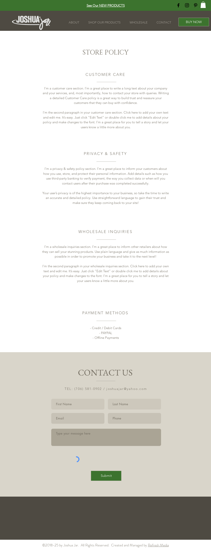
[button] (203, 5)
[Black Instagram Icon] (187, 5)
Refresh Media (158, 545)
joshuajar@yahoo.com (126, 389)
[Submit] (106, 476)
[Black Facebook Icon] (178, 5)
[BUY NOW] (193, 22)
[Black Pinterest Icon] (195, 5)
